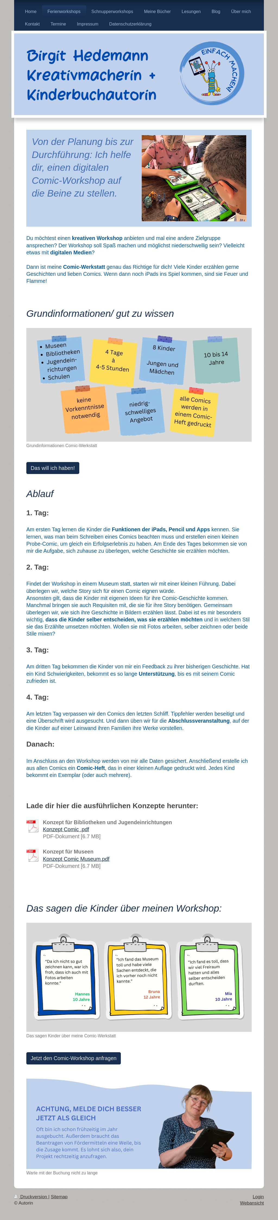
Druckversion (31, 1196)
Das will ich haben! (53, 468)
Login (258, 1196)
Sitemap (59, 1196)
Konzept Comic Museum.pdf (76, 859)
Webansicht (252, 1203)
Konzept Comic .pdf (66, 829)
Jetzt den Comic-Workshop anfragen (73, 1058)
